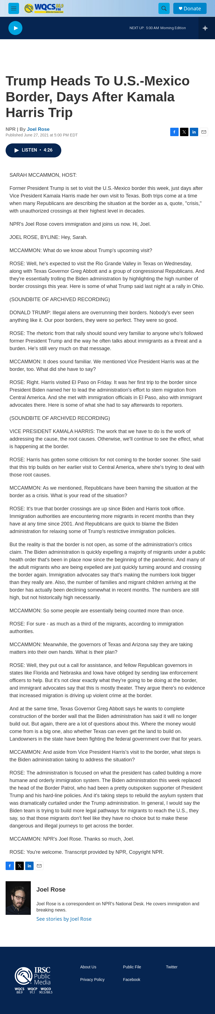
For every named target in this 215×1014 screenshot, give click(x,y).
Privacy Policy (92, 980)
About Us (88, 967)
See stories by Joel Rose (64, 918)
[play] (15, 28)
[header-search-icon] (164, 8)
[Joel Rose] (18, 898)
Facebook (131, 980)
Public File (132, 967)
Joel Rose (38, 129)
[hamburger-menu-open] (13, 8)
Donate (192, 8)
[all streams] (206, 28)
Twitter (171, 967)
